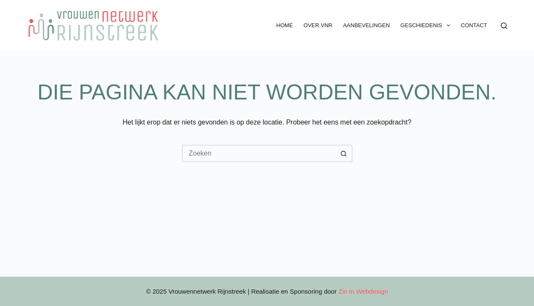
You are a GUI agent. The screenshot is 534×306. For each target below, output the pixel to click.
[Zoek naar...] (258, 153)
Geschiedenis (427, 25)
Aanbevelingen (366, 25)
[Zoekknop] (343, 153)
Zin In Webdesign (363, 291)
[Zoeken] (504, 26)
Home (284, 25)
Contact (474, 25)
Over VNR (317, 25)
